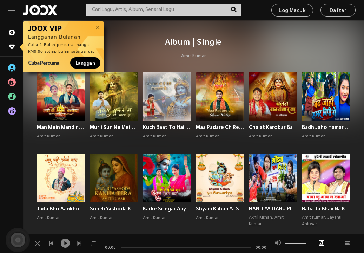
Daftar (338, 10)
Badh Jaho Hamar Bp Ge (326, 127)
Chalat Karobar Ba (271, 127)
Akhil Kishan (260, 217)
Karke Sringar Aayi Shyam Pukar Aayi (167, 209)
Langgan (85, 63)
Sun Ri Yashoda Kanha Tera (114, 209)
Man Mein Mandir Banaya (61, 127)
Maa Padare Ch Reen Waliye (220, 127)
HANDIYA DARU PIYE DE (273, 209)
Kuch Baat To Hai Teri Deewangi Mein (167, 127)
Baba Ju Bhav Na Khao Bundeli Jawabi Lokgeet (326, 209)
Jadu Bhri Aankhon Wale (61, 209)
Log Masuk (292, 10)
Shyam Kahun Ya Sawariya (220, 209)
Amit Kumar (193, 56)
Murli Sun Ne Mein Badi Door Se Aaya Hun (114, 127)
